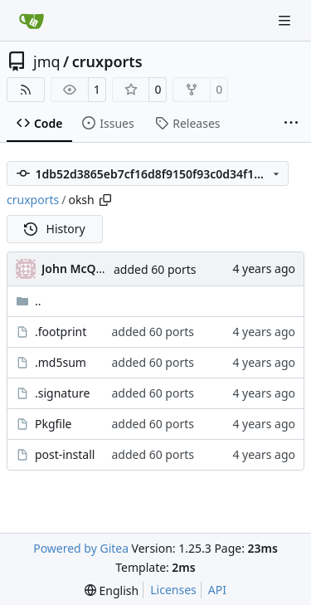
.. (28, 301)
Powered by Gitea (81, 548)
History (54, 229)
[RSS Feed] (26, 89)
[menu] (111, 590)
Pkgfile (53, 424)
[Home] (31, 21)
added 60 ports (155, 269)
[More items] (291, 123)
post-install (65, 454)
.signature (62, 393)
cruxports (107, 61)
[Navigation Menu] (286, 20)
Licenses (173, 590)
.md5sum (60, 362)
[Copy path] (105, 200)
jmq (47, 61)
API (217, 590)
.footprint (60, 331)
